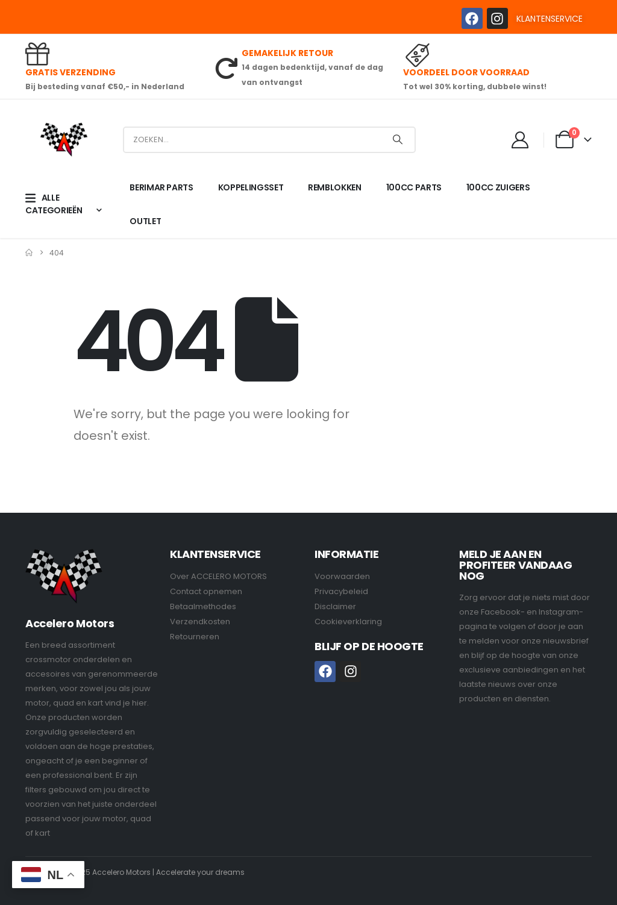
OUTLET (145, 221)
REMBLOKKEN (335, 187)
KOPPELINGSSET (250, 187)
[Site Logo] (63, 139)
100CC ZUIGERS (498, 187)
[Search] (398, 140)
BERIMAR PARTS (161, 187)
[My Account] (520, 139)
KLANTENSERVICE (549, 19)
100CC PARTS (414, 187)
